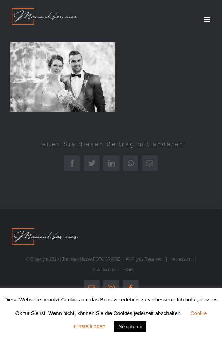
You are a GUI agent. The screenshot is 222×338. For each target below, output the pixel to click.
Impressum (181, 259)
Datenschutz (104, 269)
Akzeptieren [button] (130, 326)
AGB (128, 269)
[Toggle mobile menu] (208, 19)
